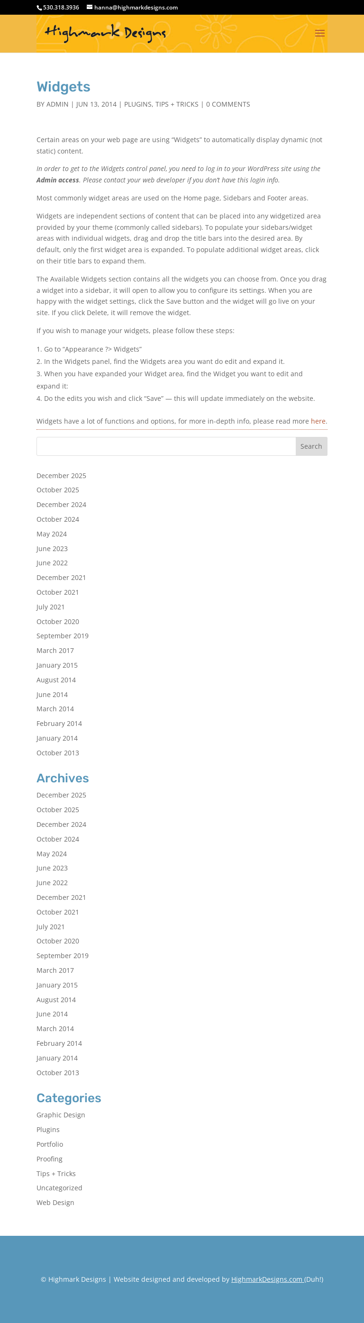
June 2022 (52, 562)
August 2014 (56, 679)
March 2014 (55, 708)
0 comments (228, 104)
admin (57, 104)
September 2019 (62, 635)
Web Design (55, 1202)
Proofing (49, 1158)
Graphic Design (60, 1114)
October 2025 (57, 489)
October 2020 (57, 621)
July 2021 (50, 606)
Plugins (138, 104)
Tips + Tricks (177, 104)
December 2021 (61, 577)
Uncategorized (59, 1187)
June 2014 (52, 694)
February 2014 (59, 723)
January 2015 (57, 665)
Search (311, 446)
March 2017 (55, 650)
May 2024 (51, 533)
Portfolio (49, 1144)
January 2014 (57, 738)
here (318, 421)
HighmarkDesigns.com (266, 1279)
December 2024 (61, 504)
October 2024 (57, 519)
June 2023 (52, 548)
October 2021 (57, 592)
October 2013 (57, 752)
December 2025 (61, 475)
